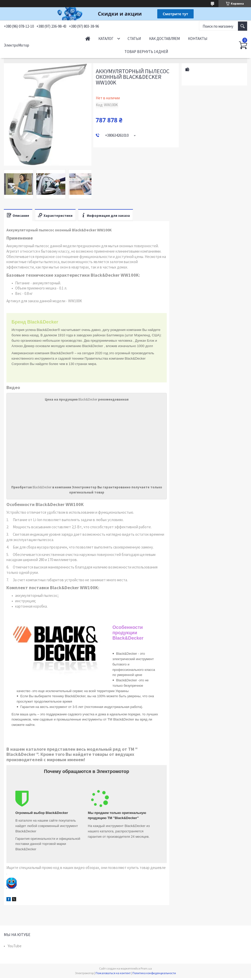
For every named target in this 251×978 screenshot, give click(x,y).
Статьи (134, 38)
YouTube (15, 945)
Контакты (197, 38)
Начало (87, 38)
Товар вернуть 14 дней (146, 51)
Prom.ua (146, 968)
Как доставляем (164, 38)
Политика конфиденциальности (154, 973)
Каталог (105, 38)
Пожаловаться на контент (113, 973)
